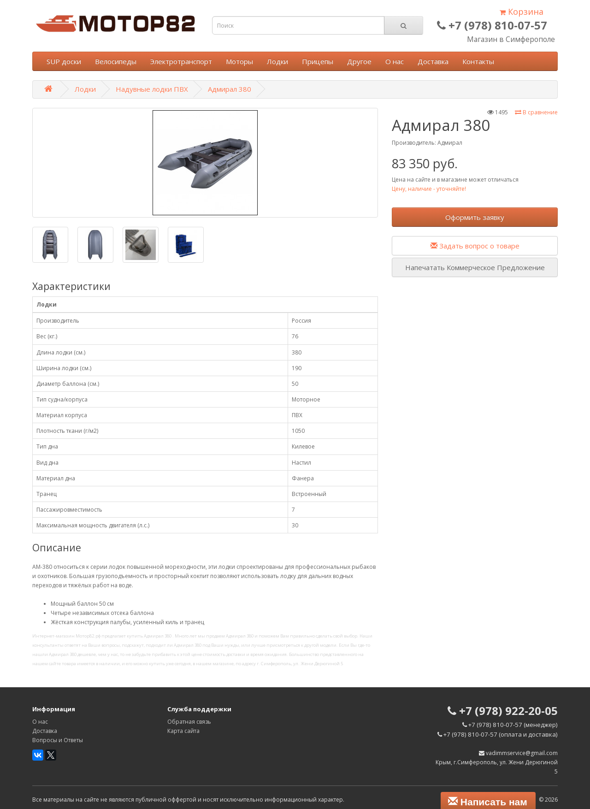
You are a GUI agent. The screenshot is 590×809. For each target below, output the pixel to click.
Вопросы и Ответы (57, 740)
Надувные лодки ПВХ (152, 89)
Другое (359, 61)
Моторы (239, 61)
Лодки (277, 61)
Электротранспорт (181, 61)
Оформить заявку (474, 217)
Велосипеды (115, 61)
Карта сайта (183, 731)
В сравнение (536, 112)
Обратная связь (189, 722)
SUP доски (64, 61)
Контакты (478, 61)
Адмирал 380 (229, 89)
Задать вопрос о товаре (475, 245)
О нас (394, 61)
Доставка (433, 61)
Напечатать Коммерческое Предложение (475, 267)
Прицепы (317, 61)
